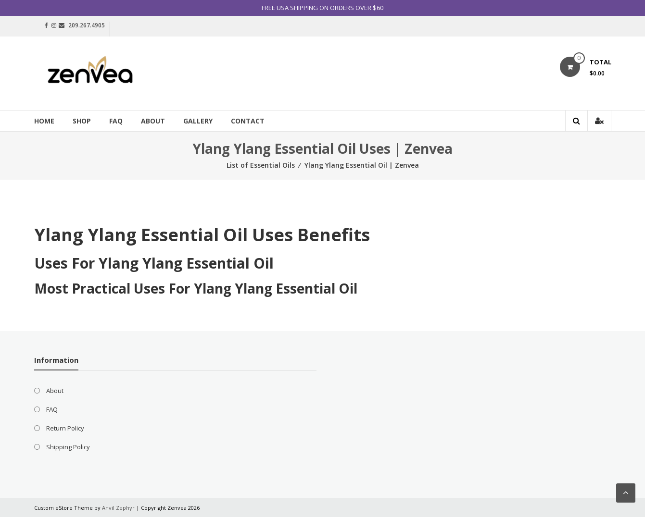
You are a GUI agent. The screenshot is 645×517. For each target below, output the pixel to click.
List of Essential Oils (261, 165)
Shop (82, 120)
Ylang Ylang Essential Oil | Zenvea (361, 165)
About (153, 120)
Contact (248, 120)
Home (44, 120)
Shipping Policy (68, 447)
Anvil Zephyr (118, 507)
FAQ (116, 120)
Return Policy (65, 428)
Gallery (198, 120)
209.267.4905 (86, 25)
